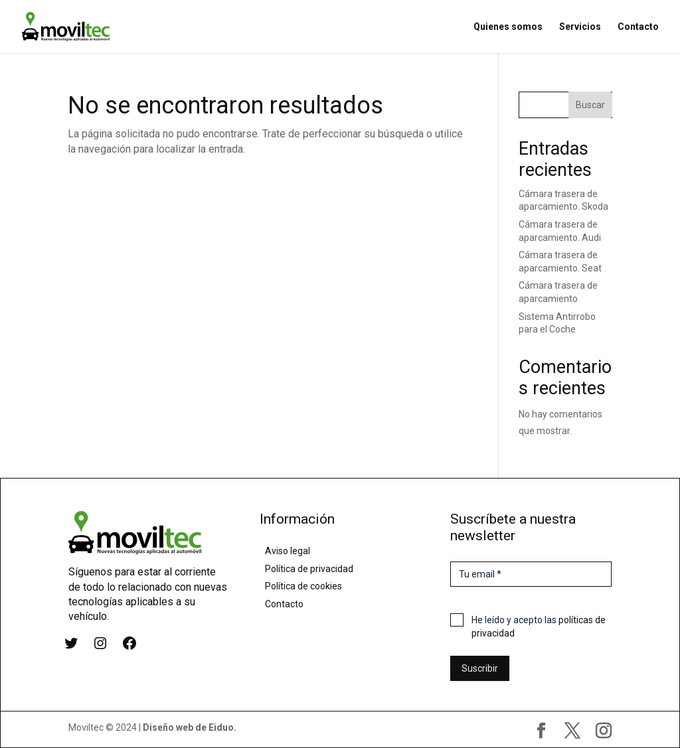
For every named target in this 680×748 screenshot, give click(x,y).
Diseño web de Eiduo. (189, 727)
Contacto (638, 27)
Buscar (590, 105)
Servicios (580, 27)
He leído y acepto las (538, 626)
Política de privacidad (309, 568)
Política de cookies (303, 586)
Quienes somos (508, 27)
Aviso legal (287, 551)
